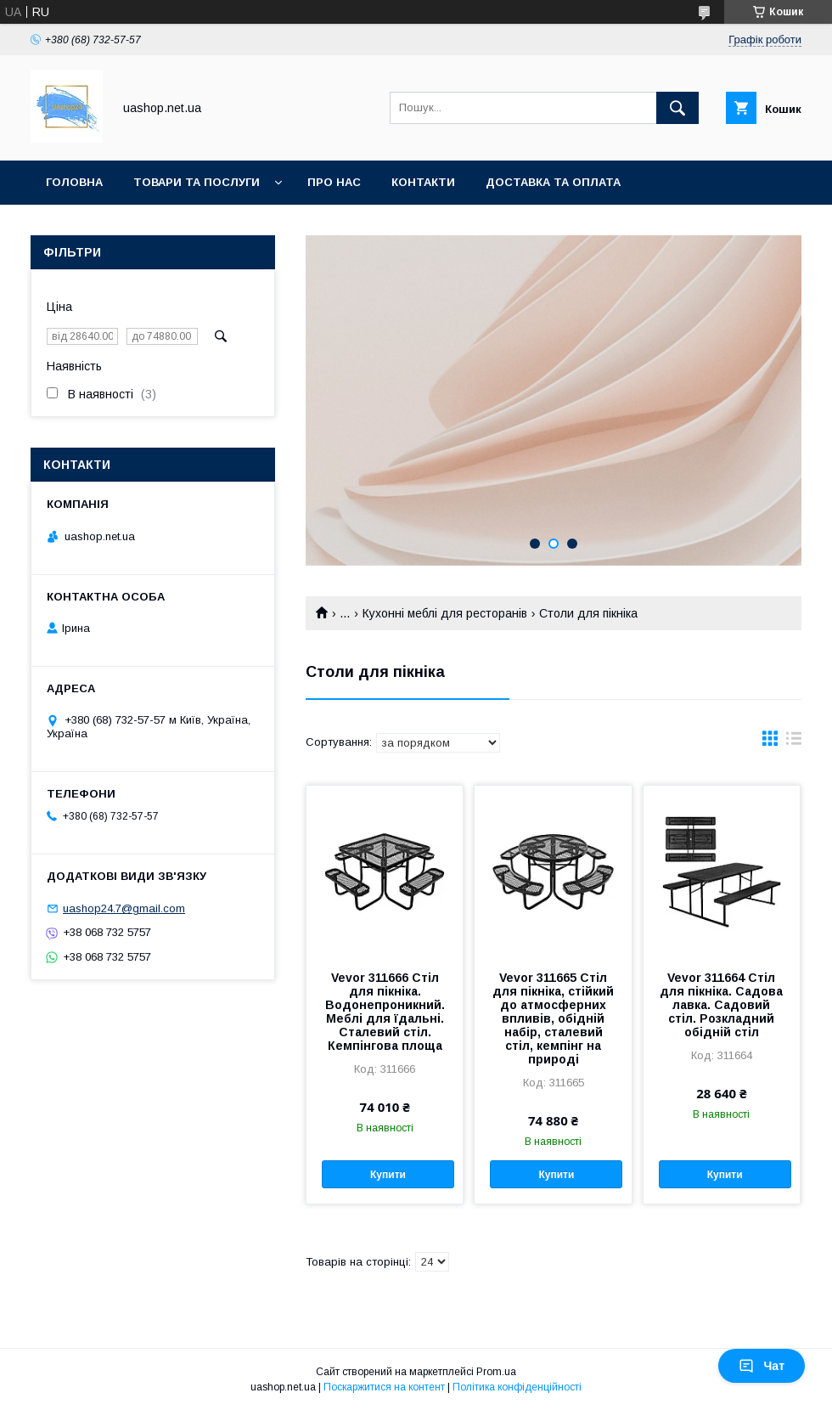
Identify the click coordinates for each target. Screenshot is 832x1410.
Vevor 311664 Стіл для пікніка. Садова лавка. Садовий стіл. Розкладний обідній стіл (721, 1005)
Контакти (423, 182)
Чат (761, 1365)
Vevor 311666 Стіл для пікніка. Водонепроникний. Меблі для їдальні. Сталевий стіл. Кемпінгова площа (385, 1011)
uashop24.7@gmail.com (124, 908)
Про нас (334, 182)
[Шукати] (677, 108)
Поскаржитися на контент (384, 1387)
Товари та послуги (196, 182)
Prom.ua (496, 1372)
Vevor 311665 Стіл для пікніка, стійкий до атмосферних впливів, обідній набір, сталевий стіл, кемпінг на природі (553, 1018)
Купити (388, 1175)
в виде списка (793, 742)
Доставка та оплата (553, 182)
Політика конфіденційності (517, 1387)
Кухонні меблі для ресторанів (445, 613)
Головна (74, 182)
